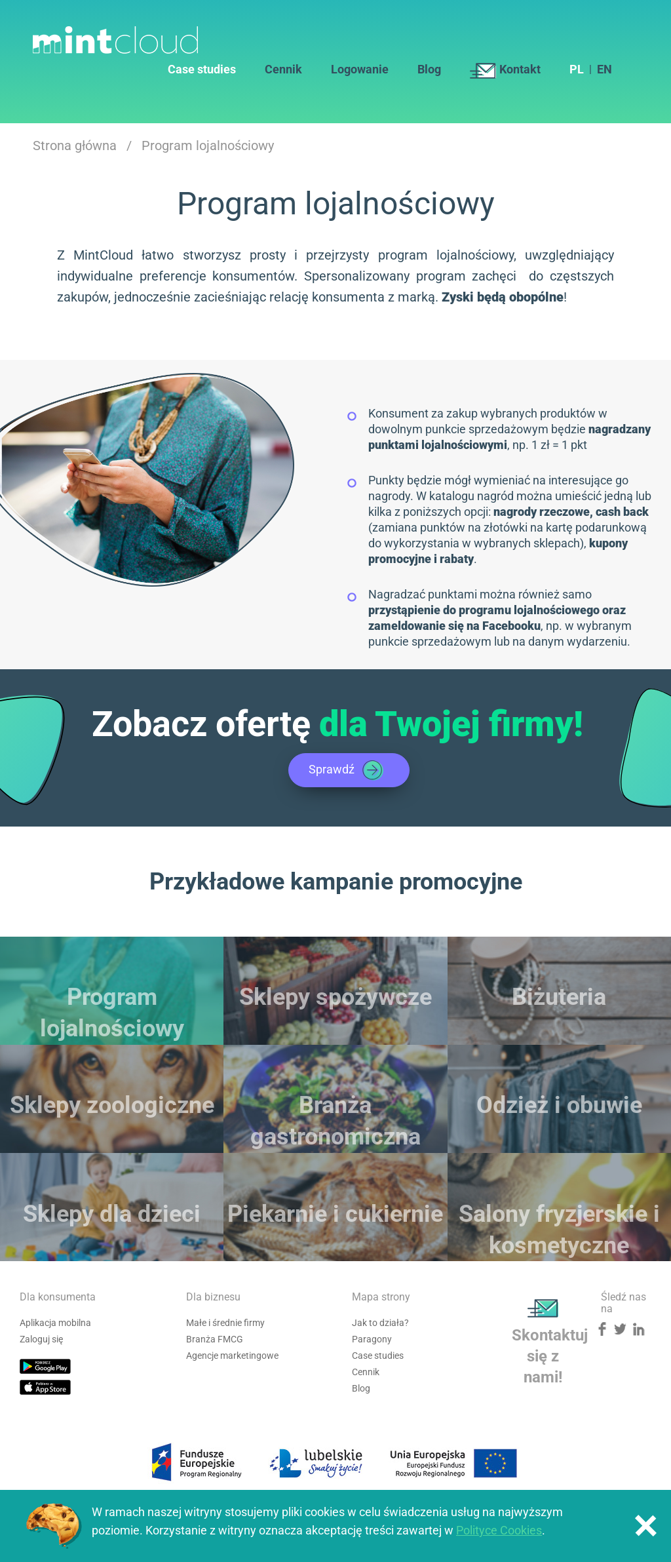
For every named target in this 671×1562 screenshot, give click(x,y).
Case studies (202, 69)
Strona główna (75, 145)
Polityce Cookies (499, 1530)
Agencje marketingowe (232, 1355)
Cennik (283, 69)
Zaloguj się (41, 1339)
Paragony (372, 1339)
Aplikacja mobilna (55, 1323)
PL (576, 69)
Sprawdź (347, 770)
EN (604, 69)
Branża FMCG (214, 1339)
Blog (429, 69)
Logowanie (360, 69)
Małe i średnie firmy (225, 1323)
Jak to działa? (380, 1323)
